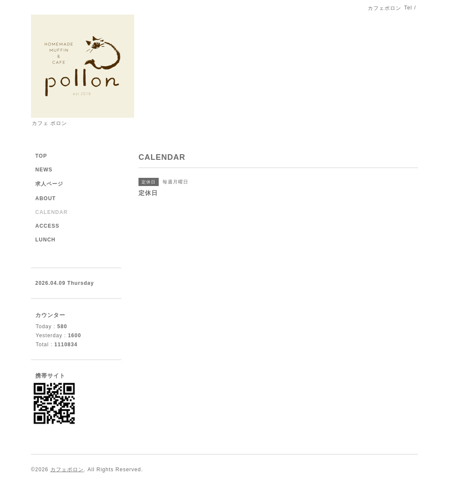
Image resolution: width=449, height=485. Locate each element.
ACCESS (47, 226)
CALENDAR (51, 212)
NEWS (43, 170)
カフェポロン (67, 470)
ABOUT (45, 198)
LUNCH (45, 240)
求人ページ (49, 184)
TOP (41, 156)
